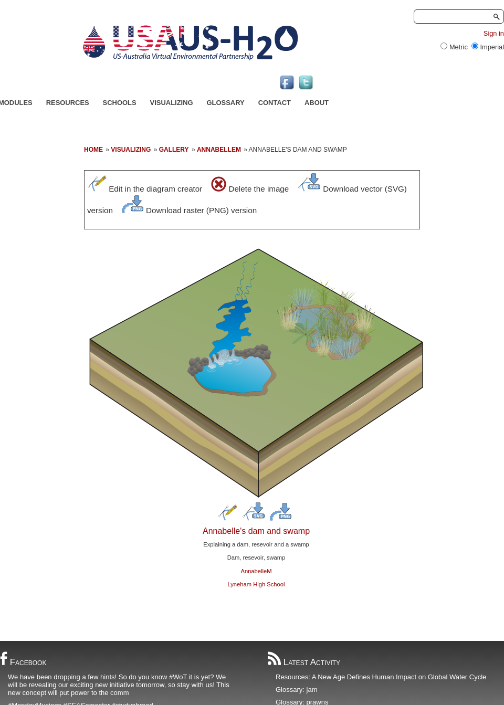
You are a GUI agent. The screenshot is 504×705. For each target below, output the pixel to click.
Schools (119, 103)
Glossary (226, 103)
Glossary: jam (296, 689)
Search (495, 17)
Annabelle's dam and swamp (256, 531)
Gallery (174, 149)
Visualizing (171, 103)
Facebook (23, 662)
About (316, 103)
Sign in (494, 33)
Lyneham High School (256, 584)
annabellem (219, 149)
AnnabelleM (255, 571)
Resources (67, 103)
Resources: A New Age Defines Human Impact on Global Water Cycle (381, 677)
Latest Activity (304, 662)
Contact (274, 103)
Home (93, 149)
